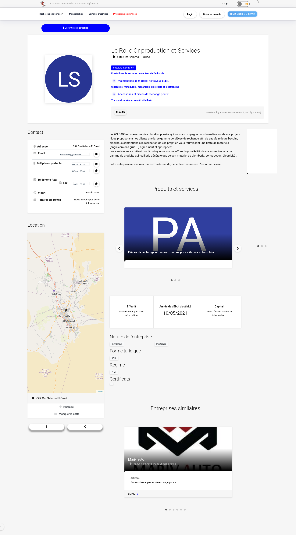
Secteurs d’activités (101, 13)
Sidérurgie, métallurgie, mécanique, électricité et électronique (145, 86)
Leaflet (100, 391)
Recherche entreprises (51, 13)
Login (190, 14)
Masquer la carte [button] (66, 414)
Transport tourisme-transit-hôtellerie (131, 100)
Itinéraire (66, 407)
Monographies (78, 13)
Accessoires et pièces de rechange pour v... (145, 94)
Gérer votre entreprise (75, 28)
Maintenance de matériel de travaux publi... (145, 81)
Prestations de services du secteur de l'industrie (137, 73)
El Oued (120, 112)
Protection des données (129, 13)
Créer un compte (212, 14)
